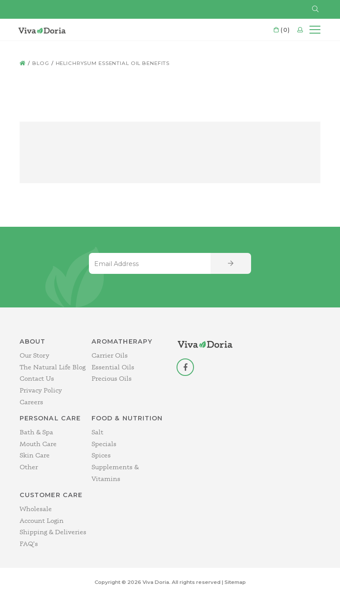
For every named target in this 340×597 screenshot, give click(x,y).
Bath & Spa (36, 432)
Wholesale (36, 509)
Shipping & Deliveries (53, 532)
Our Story (34, 355)
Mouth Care (38, 444)
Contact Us (37, 378)
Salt (97, 432)
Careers (31, 402)
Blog (40, 63)
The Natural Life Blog (52, 367)
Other (29, 467)
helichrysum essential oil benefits (113, 63)
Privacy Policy (41, 390)
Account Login (42, 520)
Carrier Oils (110, 355)
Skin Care (35, 455)
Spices (101, 455)
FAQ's (29, 543)
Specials (104, 444)
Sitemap (235, 582)
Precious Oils (112, 378)
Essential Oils (113, 367)
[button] (316, 9)
